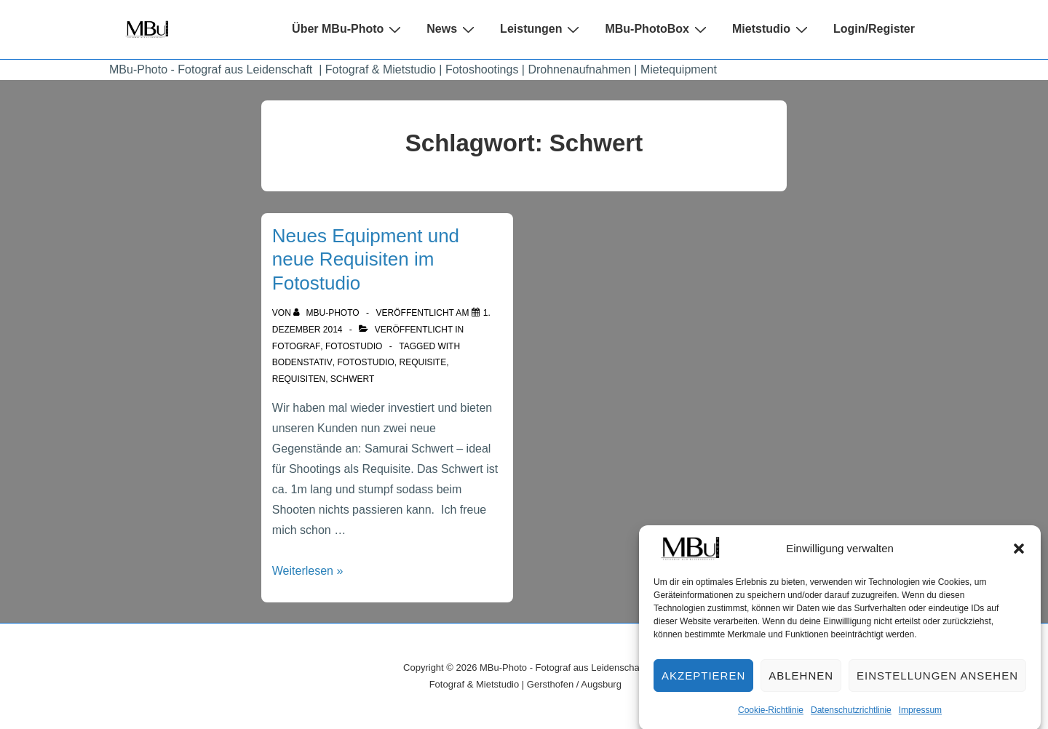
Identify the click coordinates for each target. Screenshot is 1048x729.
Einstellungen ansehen (937, 683)
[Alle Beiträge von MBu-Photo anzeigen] (327, 313)
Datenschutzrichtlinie (851, 717)
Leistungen (541, 29)
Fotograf (296, 346)
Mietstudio (771, 29)
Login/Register (874, 29)
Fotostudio (353, 346)
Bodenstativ (302, 362)
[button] (1019, 556)
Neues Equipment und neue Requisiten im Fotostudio (365, 259)
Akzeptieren (703, 683)
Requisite (423, 362)
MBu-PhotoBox (657, 29)
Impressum (920, 717)
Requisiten (298, 379)
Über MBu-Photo (348, 29)
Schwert (352, 379)
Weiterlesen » (308, 571)
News (452, 29)
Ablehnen (801, 683)
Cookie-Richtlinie (770, 717)
